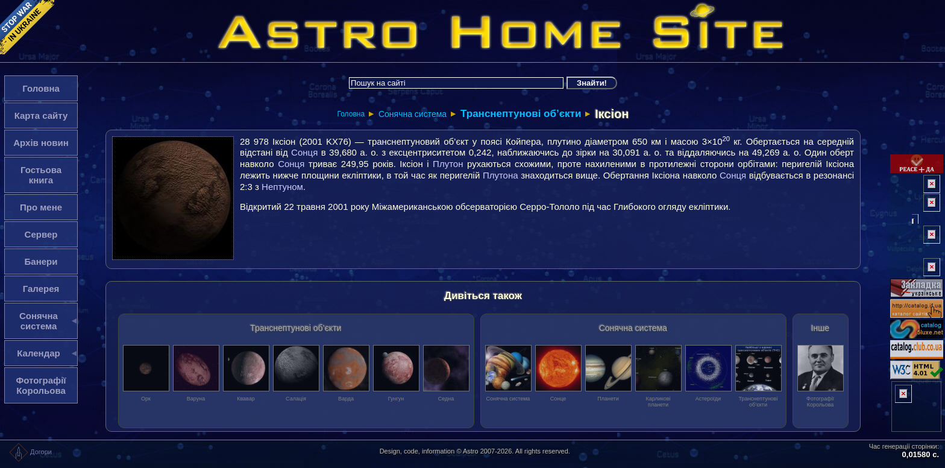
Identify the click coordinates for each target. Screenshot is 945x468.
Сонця (304, 152)
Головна (351, 114)
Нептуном (282, 187)
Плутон (448, 164)
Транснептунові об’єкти (520, 113)
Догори (30, 451)
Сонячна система (412, 114)
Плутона (500, 175)
